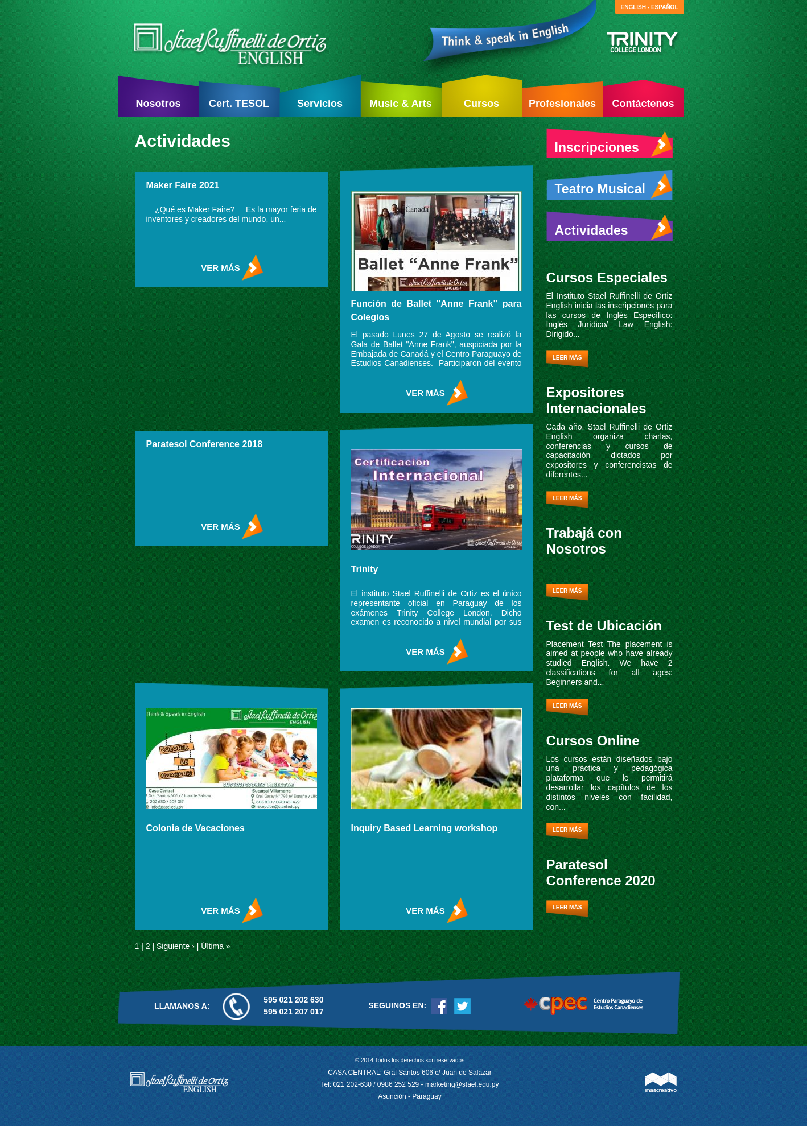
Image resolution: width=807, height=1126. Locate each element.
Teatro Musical (614, 186)
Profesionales (562, 103)
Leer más (567, 357)
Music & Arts (400, 103)
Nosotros (157, 103)
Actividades (614, 227)
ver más (220, 268)
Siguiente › (176, 946)
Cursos (481, 103)
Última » (215, 946)
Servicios (320, 103)
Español (664, 7)
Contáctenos (643, 103)
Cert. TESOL (239, 103)
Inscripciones (614, 144)
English (633, 7)
